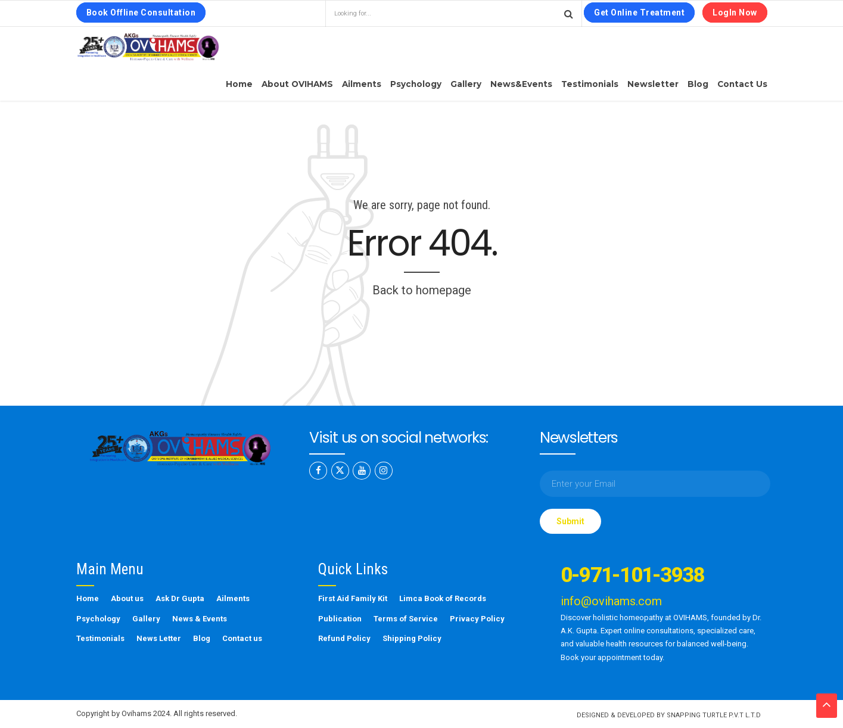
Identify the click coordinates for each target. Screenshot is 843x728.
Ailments (361, 84)
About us (127, 598)
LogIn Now (735, 12)
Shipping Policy (411, 638)
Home (239, 84)
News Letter (158, 638)
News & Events (199, 618)
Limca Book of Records (442, 598)
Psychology (415, 84)
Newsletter (653, 84)
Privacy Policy (477, 618)
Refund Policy (344, 638)
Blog (698, 84)
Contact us (742, 84)
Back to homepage (421, 290)
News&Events (521, 84)
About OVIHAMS (297, 84)
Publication (340, 618)
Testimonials (589, 84)
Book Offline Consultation (141, 12)
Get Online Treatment (639, 12)
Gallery (465, 84)
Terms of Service (406, 618)
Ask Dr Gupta (179, 598)
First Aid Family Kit (352, 598)
